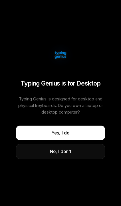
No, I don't (60, 151)
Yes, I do (60, 133)
